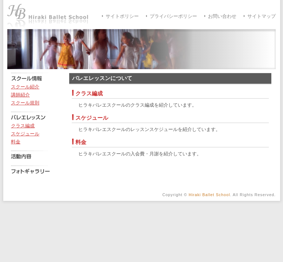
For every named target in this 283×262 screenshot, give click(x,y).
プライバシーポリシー (173, 16)
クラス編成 (23, 125)
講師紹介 (20, 95)
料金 (15, 141)
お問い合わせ (222, 16)
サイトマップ (261, 16)
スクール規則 (25, 103)
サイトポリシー (122, 16)
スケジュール (25, 133)
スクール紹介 (25, 87)
